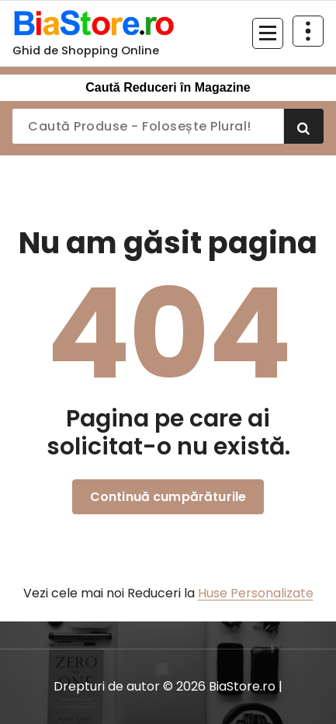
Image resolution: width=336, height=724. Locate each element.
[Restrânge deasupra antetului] (308, 31)
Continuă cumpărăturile (168, 497)
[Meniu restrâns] (267, 33)
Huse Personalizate (255, 593)
